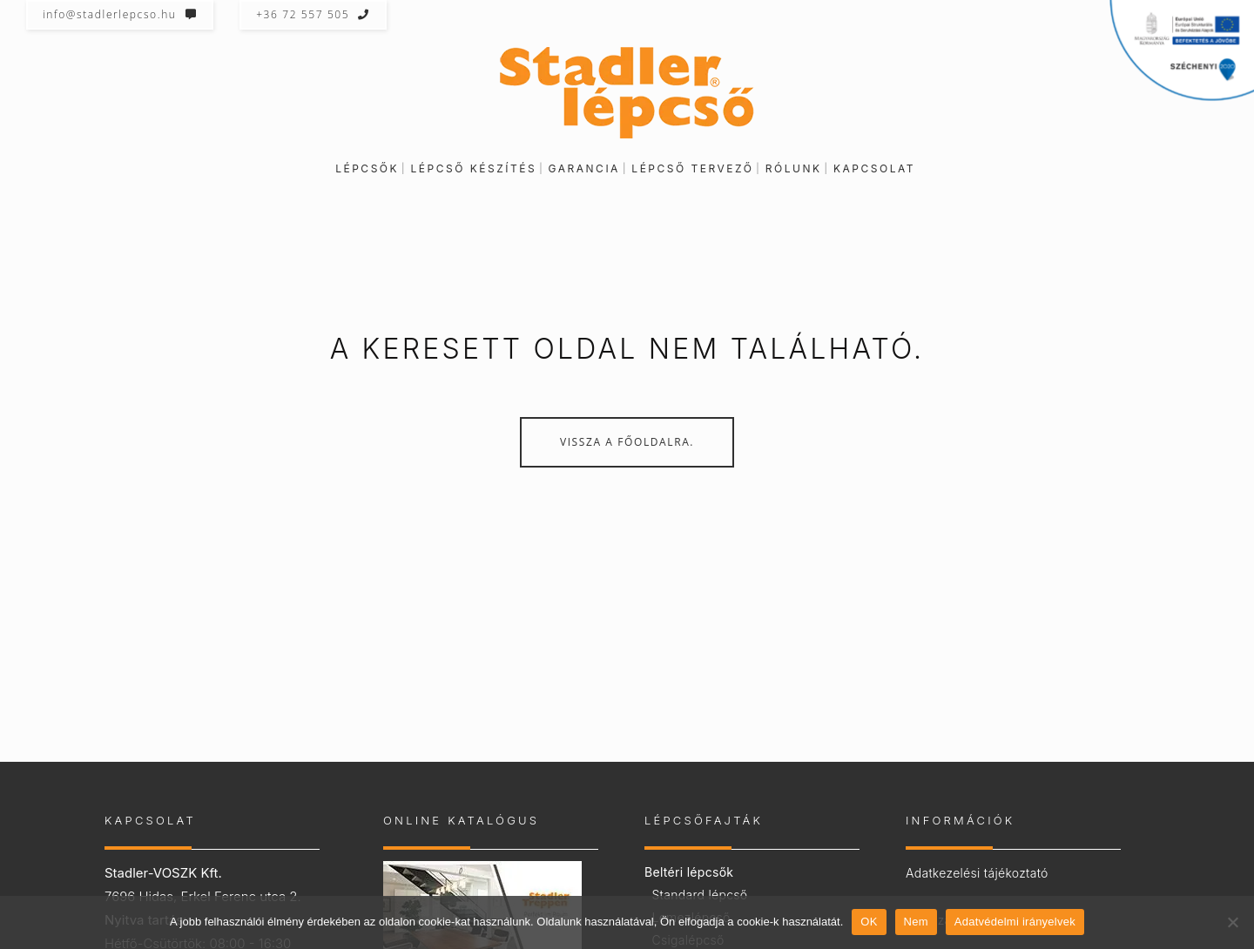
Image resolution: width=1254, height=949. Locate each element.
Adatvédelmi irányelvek (1014, 921)
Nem (916, 921)
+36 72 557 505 (313, 14)
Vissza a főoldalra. (627, 441)
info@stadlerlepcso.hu (120, 14)
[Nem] (1232, 922)
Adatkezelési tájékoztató (977, 872)
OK (868, 921)
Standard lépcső (699, 894)
